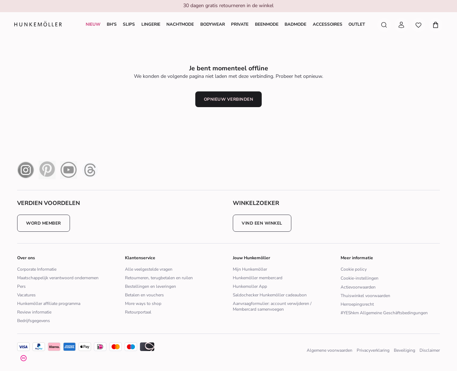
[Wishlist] (418, 25)
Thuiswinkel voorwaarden (365, 296)
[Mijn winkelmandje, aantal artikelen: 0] (434, 25)
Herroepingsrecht (357, 304)
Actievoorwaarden (358, 287)
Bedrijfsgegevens (33, 321)
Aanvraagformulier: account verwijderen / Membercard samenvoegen (272, 306)
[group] (228, 6)
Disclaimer (430, 350)
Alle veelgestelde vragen (148, 269)
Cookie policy (354, 269)
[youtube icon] (68, 170)
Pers (21, 286)
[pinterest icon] (47, 170)
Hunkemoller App (250, 286)
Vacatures (26, 295)
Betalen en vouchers (144, 295)
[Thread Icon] (90, 170)
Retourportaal (138, 312)
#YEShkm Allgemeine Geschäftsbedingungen (384, 313)
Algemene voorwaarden (329, 350)
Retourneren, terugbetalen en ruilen (159, 278)
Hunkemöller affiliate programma (48, 303)
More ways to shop (143, 303)
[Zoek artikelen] (384, 25)
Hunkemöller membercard (257, 278)
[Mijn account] (401, 25)
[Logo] (38, 25)
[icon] (69, 346)
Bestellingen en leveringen (150, 286)
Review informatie (34, 312)
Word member (43, 223)
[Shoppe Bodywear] (212, 24)
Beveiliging (404, 350)
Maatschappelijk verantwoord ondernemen (58, 278)
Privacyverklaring (373, 350)
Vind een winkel (262, 223)
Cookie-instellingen (359, 278)
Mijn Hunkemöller (250, 269)
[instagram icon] (25, 170)
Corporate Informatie (36, 269)
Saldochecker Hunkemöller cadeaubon (270, 295)
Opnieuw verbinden (228, 99)
